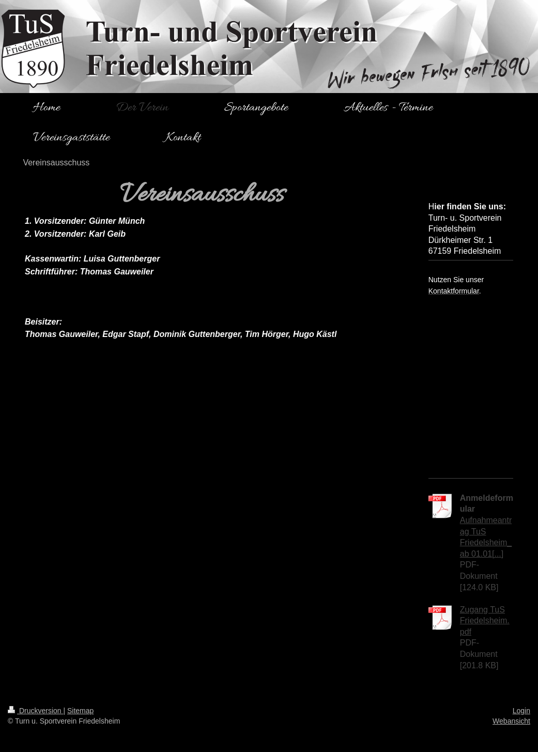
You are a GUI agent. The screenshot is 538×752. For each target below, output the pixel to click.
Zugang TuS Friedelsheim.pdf (485, 620)
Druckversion (35, 711)
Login (521, 711)
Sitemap (80, 711)
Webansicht (511, 721)
